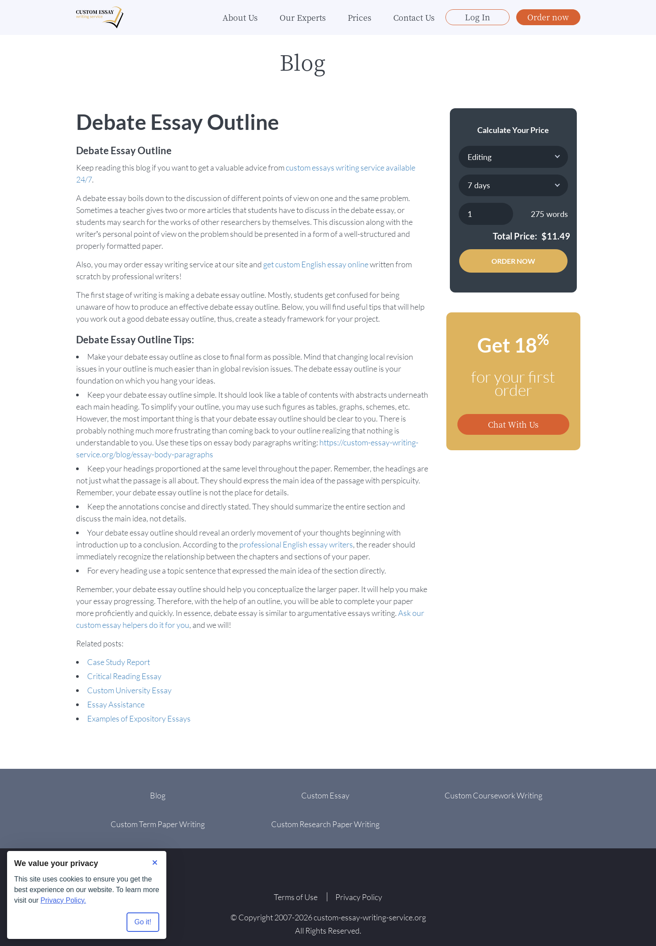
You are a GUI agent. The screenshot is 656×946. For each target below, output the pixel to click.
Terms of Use (296, 897)
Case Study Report (118, 662)
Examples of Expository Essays (139, 718)
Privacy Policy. (63, 900)
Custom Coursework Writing (493, 795)
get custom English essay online (315, 264)
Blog (157, 795)
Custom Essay (325, 795)
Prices (359, 17)
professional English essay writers (296, 544)
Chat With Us (513, 424)
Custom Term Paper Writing (158, 824)
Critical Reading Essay (124, 676)
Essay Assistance (116, 704)
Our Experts (303, 17)
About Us (240, 17)
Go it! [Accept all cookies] (142, 922)
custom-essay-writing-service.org (370, 917)
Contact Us (413, 17)
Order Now (513, 261)
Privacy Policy (358, 897)
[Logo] (100, 18)
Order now (548, 17)
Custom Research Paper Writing (325, 824)
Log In (477, 17)
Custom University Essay (129, 690)
